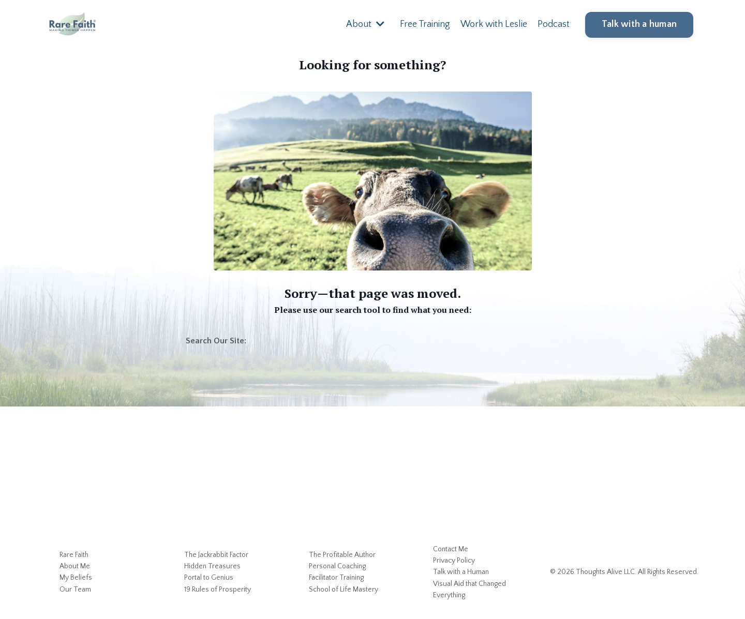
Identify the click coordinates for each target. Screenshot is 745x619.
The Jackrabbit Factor (216, 555)
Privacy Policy (454, 560)
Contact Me (450, 549)
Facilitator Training (336, 577)
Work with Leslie (493, 24)
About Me (74, 566)
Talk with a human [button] (639, 24)
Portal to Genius (208, 577)
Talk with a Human (461, 572)
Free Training (425, 24)
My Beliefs (75, 577)
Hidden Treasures (212, 566)
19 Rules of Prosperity (217, 589)
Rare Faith (73, 555)
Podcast (554, 24)
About (365, 24)
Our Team (75, 589)
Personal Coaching (337, 566)
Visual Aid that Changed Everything (469, 589)
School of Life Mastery (343, 589)
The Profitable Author (342, 555)
